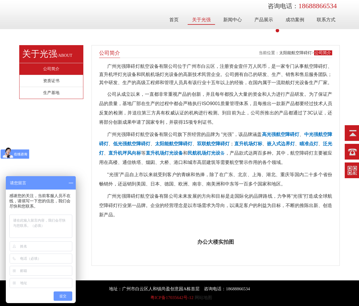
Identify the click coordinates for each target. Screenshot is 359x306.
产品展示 (263, 19)
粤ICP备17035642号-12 (171, 297)
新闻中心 (232, 19)
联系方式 (326, 19)
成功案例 (295, 19)
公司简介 (323, 53)
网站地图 (203, 297)
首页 (174, 19)
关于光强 (201, 19)
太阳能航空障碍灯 (295, 53)
